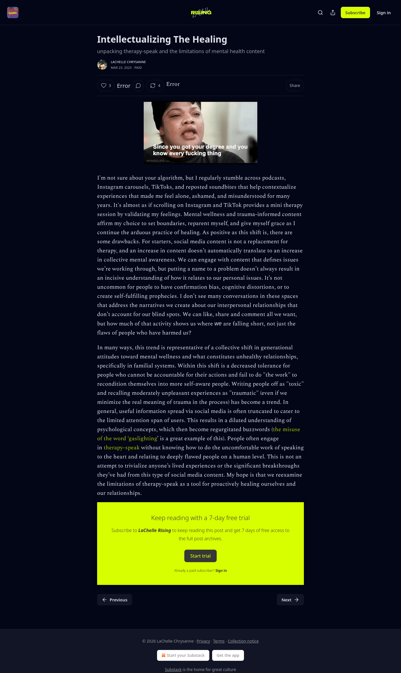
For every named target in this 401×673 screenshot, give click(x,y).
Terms (218, 641)
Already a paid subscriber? (200, 570)
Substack (173, 669)
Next (290, 600)
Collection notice (243, 641)
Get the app (228, 655)
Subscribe (355, 12)
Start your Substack (182, 655)
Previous (115, 600)
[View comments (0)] (138, 85)
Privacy (203, 641)
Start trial (200, 556)
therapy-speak (122, 447)
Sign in (384, 12)
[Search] (320, 12)
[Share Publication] (333, 12)
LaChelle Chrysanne (128, 62)
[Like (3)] (106, 85)
